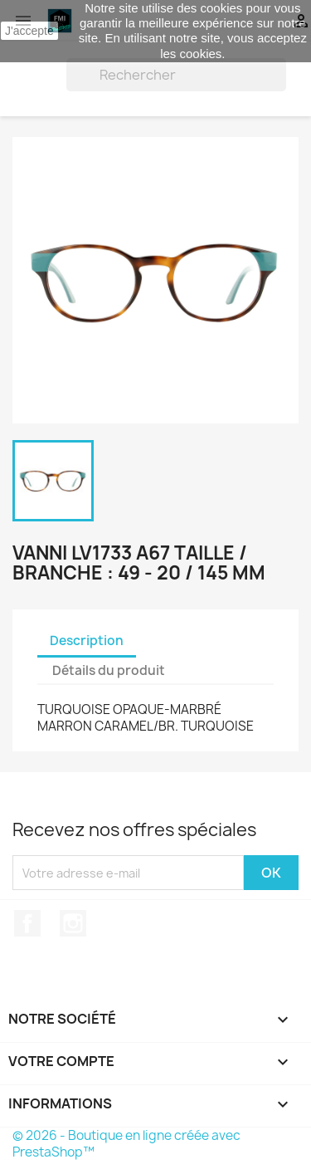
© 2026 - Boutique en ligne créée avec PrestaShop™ (126, 1144)
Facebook (27, 923)
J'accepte (29, 30)
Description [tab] (87, 640)
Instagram (73, 923)
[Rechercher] (176, 74)
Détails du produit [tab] (108, 670)
